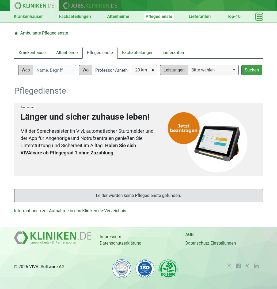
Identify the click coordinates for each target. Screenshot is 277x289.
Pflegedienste (159, 16)
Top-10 (234, 16)
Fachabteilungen (75, 16)
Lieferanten (200, 16)
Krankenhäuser (28, 16)
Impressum (110, 236)
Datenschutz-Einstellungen (210, 243)
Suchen (252, 70)
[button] (213, 70)
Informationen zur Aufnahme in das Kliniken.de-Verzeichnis (70, 210)
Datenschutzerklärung (120, 243)
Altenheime (118, 16)
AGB (189, 234)
